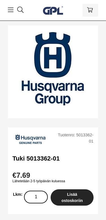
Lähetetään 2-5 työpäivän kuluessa (38, 181)
